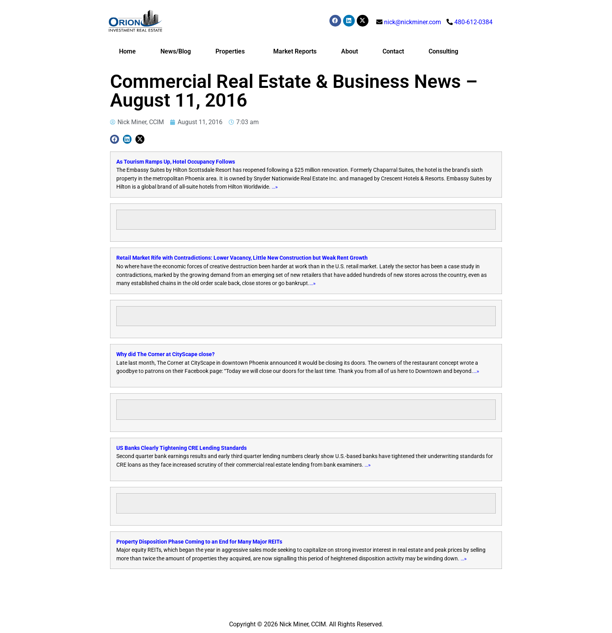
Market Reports (295, 51)
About (349, 51)
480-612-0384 (473, 22)
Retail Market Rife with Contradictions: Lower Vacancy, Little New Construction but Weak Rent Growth (242, 258)
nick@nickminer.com (412, 22)
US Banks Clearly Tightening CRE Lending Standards (181, 448)
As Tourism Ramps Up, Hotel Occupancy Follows (175, 162)
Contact (393, 51)
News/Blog (175, 51)
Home (127, 51)
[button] (114, 139)
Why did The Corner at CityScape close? (165, 354)
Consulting (443, 51)
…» (275, 187)
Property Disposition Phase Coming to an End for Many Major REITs (199, 541)
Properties (232, 51)
